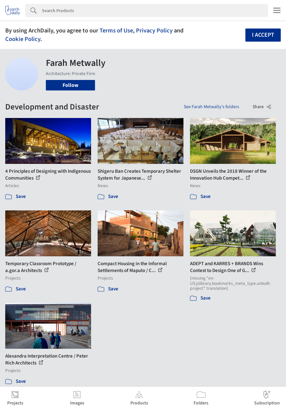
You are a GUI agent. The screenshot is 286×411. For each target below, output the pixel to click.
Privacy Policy (154, 30)
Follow (70, 85)
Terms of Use (116, 30)
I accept (263, 35)
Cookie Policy (22, 39)
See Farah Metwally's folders (211, 107)
